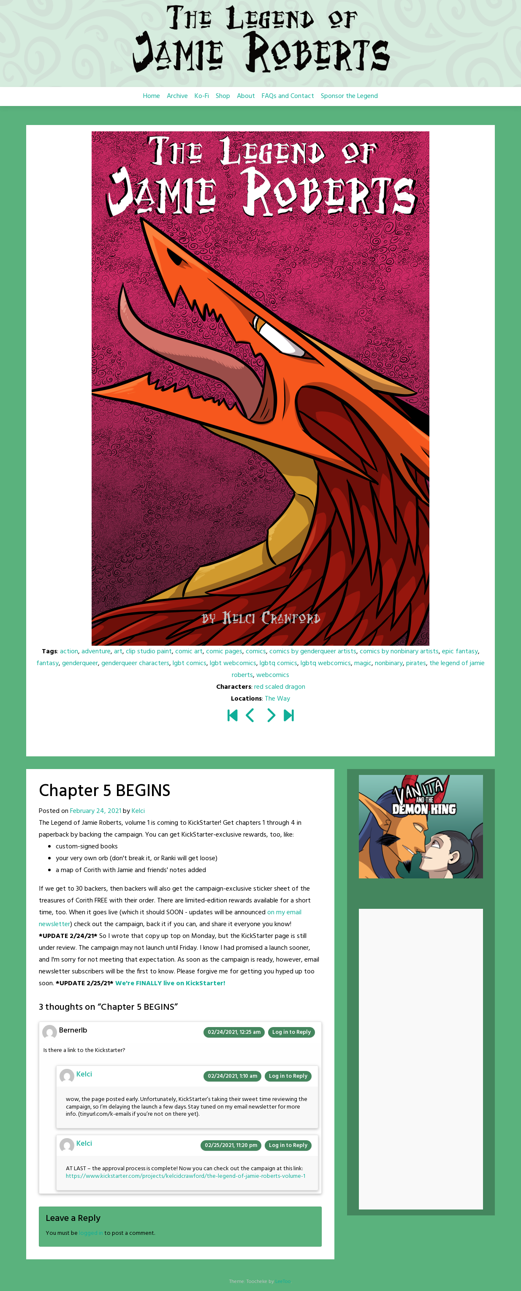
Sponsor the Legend (349, 96)
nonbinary (389, 663)
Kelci (138, 811)
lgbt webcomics (233, 663)
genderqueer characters (135, 663)
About (246, 96)
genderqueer (80, 663)
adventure (96, 651)
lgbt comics (189, 663)
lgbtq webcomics (326, 663)
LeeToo (283, 1281)
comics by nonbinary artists (399, 651)
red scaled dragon (279, 687)
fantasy (47, 663)
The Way (277, 698)
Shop (223, 96)
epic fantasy (460, 651)
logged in (91, 1233)
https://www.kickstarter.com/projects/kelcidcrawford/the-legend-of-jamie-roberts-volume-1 (185, 1176)
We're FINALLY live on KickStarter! (170, 983)
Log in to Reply (291, 1032)
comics (256, 651)
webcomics (272, 675)
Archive (177, 96)
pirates (416, 663)
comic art (189, 651)
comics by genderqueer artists (312, 651)
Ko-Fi (202, 96)
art (118, 651)
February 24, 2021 (95, 811)
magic (363, 663)
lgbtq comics (278, 663)
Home (151, 96)
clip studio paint (149, 651)
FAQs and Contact (288, 96)
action (69, 651)
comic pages (224, 651)
